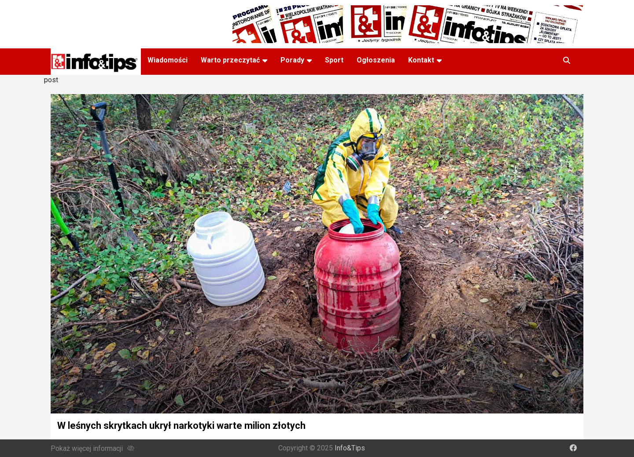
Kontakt (421, 60)
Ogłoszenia (376, 60)
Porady (292, 60)
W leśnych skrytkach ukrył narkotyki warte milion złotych (181, 425)
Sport (334, 60)
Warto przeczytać (230, 60)
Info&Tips (350, 448)
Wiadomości (167, 60)
